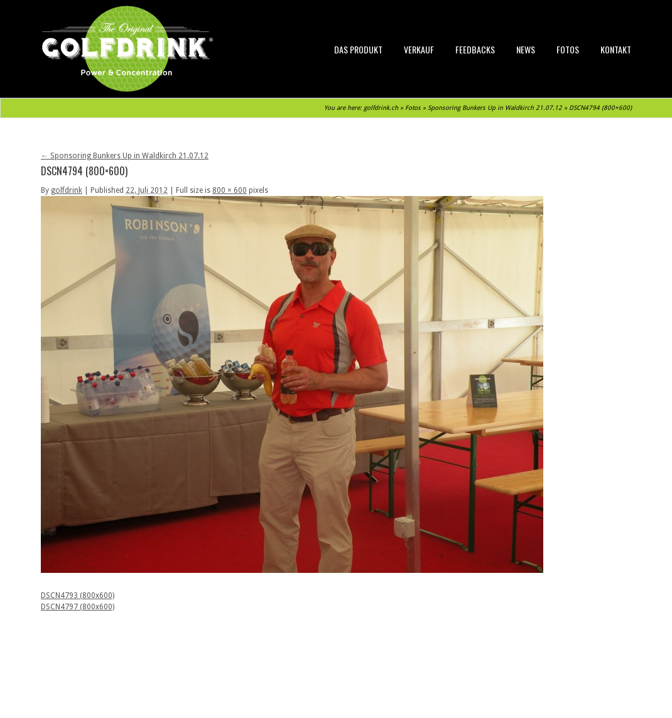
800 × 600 (229, 190)
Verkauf (419, 49)
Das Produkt (358, 49)
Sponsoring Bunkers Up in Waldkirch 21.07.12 (495, 107)
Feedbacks (475, 49)
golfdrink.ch (381, 107)
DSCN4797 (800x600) (77, 606)
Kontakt (615, 49)
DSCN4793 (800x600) (77, 595)
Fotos (567, 49)
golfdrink (66, 190)
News (525, 49)
